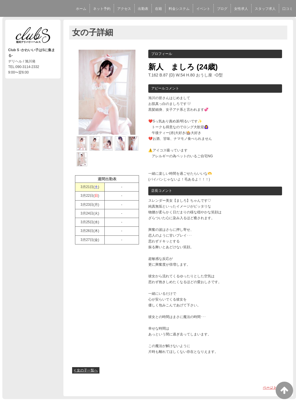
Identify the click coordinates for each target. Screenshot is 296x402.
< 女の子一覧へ (86, 370)
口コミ (287, 9)
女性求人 (241, 9)
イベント (203, 9)
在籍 (158, 9)
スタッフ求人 (265, 9)
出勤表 (143, 9)
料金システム (179, 9)
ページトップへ (275, 387)
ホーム (81, 9)
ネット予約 (101, 9)
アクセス (124, 9)
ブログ (222, 9)
